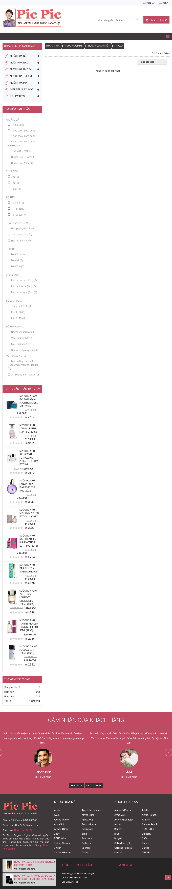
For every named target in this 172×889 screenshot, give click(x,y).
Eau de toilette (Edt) (22, 286)
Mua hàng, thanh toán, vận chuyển (78, 873)
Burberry (86, 843)
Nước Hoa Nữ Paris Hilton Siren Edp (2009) (28, 568)
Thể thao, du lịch (20, 234)
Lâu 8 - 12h (17, 318)
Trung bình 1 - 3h (20, 306)
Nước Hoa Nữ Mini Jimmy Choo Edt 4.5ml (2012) (29, 513)
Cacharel (86, 848)
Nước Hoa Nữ (16, 56)
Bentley (118, 829)
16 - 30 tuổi (17, 214)
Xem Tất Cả (76, 786)
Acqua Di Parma (123, 810)
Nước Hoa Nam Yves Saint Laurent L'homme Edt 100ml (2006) (28, 597)
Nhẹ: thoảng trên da (21, 332)
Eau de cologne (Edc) (22, 292)
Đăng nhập (149, 3)
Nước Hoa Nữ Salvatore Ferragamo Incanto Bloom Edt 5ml (28, 458)
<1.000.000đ (18, 125)
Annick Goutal (89, 824)
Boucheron (87, 838)
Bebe (57, 833)
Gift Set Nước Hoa (19, 89)
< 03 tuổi (16, 202)
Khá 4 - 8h (16, 312)
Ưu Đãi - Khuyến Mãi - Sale (74, 877)
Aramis (146, 819)
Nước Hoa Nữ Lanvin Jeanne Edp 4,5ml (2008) (28, 428)
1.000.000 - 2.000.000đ (23, 130)
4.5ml (14, 189)
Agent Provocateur (92, 810)
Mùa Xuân (17, 254)
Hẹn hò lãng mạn (20, 240)
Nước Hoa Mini (16, 83)
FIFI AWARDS (15, 96)
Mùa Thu (16, 266)
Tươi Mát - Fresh (20, 151)
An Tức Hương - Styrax (23, 374)
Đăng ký (163, 3)
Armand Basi (61, 829)
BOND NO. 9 (148, 829)
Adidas (57, 810)
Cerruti (118, 852)
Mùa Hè (15, 260)
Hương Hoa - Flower (21, 157)
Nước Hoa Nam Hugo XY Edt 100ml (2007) (28, 650)
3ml (13, 176)
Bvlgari (57, 848)
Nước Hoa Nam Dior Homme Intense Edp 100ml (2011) (33, 863)
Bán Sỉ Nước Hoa (70, 882)
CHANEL (146, 852)
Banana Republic (151, 824)
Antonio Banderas (124, 819)
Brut (116, 833)
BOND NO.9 (60, 838)
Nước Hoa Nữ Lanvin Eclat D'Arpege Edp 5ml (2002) (27, 485)
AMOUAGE (87, 819)
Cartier (85, 852)
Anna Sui (59, 824)
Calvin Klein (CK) (122, 843)
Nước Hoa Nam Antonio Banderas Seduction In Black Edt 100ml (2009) (34, 877)
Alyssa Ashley (61, 819)
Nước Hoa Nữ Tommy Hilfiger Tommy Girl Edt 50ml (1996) (28, 625)
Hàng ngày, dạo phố (21, 228)
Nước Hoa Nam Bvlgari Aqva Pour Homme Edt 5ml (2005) (29, 401)
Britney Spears (62, 843)
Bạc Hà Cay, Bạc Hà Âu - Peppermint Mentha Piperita (23, 365)
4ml (13, 183)
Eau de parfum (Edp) (22, 280)
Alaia (56, 815)
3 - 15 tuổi (16, 208)
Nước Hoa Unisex (18, 69)
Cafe (144, 838)
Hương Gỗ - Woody (21, 163)
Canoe (145, 843)
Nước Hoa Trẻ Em (18, 76)
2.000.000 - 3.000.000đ (23, 136)
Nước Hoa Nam (17, 62)
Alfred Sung (88, 815)
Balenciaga (87, 829)
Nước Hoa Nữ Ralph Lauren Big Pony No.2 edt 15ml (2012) (28, 540)
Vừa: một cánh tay (21, 338)
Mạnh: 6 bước (18, 344)
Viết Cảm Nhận (93, 786)
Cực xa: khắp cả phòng (23, 350)
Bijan (84, 833)
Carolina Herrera (62, 852)
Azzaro (118, 824)
